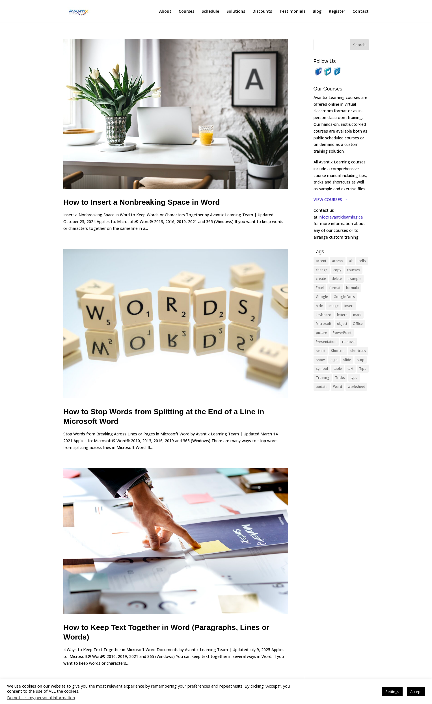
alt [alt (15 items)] (351, 260)
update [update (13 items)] (321, 386)
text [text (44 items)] (350, 368)
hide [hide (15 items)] (319, 305)
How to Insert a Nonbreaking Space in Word (141, 202)
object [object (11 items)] (342, 323)
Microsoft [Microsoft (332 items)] (323, 323)
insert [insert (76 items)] (349, 305)
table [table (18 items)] (338, 368)
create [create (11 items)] (321, 278)
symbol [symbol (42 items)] (322, 368)
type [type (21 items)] (354, 377)
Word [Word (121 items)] (337, 386)
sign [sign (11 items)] (334, 359)
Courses (186, 11)
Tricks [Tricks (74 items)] (340, 377)
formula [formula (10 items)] (352, 287)
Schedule (210, 11)
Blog (317, 11)
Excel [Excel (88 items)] (320, 287)
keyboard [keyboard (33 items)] (323, 314)
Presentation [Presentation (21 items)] (326, 341)
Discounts (262, 11)
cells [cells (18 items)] (362, 260)
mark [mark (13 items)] (357, 314)
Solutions (235, 11)
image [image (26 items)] (334, 305)
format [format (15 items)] (334, 287)
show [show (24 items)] (320, 359)
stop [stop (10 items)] (360, 359)
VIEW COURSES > (330, 199)
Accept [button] (416, 691)
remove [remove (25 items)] (348, 341)
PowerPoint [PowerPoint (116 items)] (342, 332)
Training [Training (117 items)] (322, 377)
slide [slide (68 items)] (347, 359)
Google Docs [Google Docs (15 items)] (344, 296)
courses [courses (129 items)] (353, 269)
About (165, 11)
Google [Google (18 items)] (322, 296)
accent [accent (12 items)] (321, 260)
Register (337, 11)
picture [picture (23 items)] (321, 332)
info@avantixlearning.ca (341, 217)
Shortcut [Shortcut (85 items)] (338, 350)
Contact (361, 11)
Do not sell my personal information (41, 697)
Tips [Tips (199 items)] (362, 368)
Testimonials (292, 11)
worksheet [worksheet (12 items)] (356, 386)
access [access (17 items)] (337, 260)
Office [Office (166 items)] (358, 323)
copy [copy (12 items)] (337, 269)
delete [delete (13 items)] (337, 278)
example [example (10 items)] (354, 278)
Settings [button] (392, 691)
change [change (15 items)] (322, 269)
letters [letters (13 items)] (342, 314)
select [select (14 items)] (320, 350)
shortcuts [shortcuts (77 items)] (358, 350)
